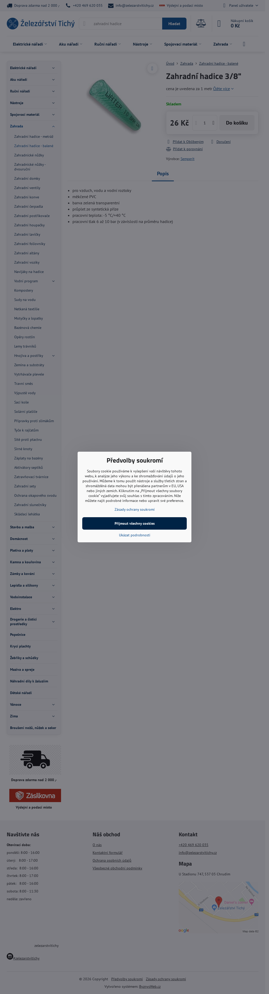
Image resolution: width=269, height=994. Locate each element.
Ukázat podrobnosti (134, 535)
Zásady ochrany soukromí (135, 509)
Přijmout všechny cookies (135, 523)
